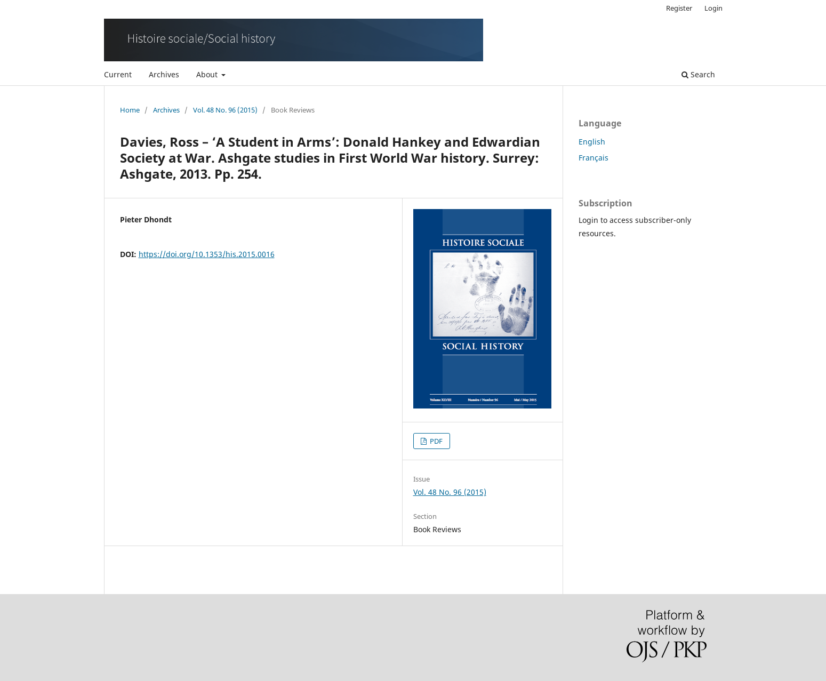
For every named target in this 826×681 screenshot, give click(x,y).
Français (593, 158)
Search (698, 74)
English (592, 142)
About (208, 74)
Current (118, 74)
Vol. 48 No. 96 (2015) (225, 110)
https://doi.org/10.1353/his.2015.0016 (207, 254)
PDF (435, 441)
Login (713, 8)
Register (679, 8)
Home (130, 110)
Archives (164, 74)
